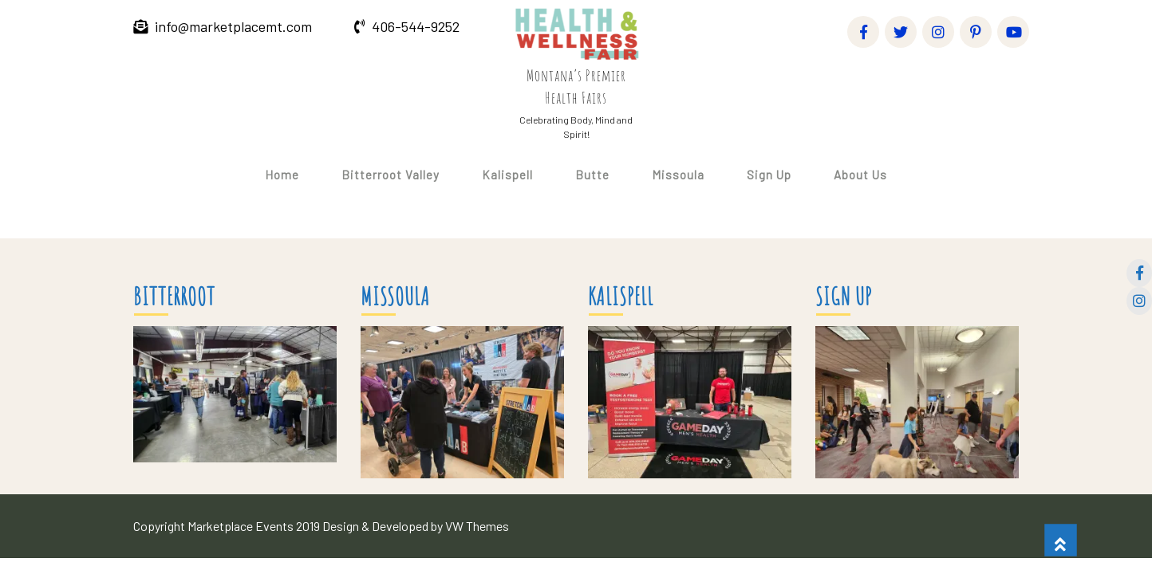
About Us (860, 174)
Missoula (678, 174)
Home (282, 174)
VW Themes (476, 525)
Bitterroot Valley (390, 174)
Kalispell (507, 174)
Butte (592, 174)
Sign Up (769, 174)
